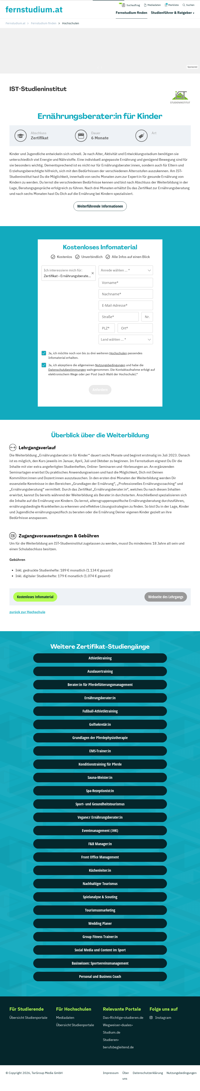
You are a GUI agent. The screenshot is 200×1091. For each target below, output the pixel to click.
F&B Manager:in (100, 843)
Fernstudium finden (131, 12)
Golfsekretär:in (100, 724)
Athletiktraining (100, 658)
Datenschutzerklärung (148, 1073)
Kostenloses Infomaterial (35, 596)
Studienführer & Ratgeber (171, 12)
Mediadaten (65, 1017)
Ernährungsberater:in (100, 697)
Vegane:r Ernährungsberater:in (100, 817)
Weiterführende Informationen (100, 206)
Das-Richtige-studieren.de (123, 1017)
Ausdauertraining (100, 671)
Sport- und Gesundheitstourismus (100, 803)
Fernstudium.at (15, 23)
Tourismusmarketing (100, 910)
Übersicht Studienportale (28, 1017)
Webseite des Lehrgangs (165, 596)
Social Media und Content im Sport (100, 949)
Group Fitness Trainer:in (100, 936)
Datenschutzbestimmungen (67, 370)
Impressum (111, 1073)
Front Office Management (100, 857)
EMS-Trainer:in (100, 750)
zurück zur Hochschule (27, 612)
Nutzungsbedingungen (110, 365)
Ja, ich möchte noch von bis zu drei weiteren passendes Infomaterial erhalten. (95, 355)
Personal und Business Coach (100, 976)
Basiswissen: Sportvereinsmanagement (100, 963)
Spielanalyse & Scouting (100, 896)
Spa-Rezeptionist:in (100, 790)
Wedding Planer (100, 923)
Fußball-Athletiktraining (100, 711)
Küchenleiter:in (100, 870)
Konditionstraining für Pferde (100, 764)
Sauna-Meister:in (100, 777)
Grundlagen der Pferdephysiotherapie (100, 737)
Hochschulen (118, 353)
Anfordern (100, 389)
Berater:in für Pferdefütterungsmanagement (100, 684)
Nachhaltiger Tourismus (100, 883)
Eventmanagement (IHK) (100, 830)
